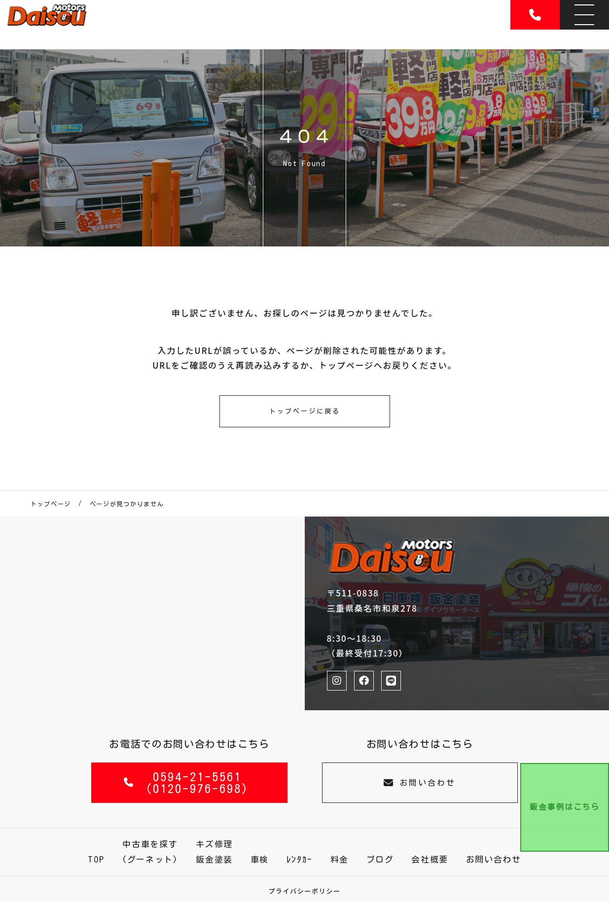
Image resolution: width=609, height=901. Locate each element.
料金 (339, 859)
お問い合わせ (420, 782)
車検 (260, 859)
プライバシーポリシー (304, 891)
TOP (96, 859)
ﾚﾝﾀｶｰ (300, 859)
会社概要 (429, 859)
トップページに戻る (304, 411)
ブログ (380, 859)
